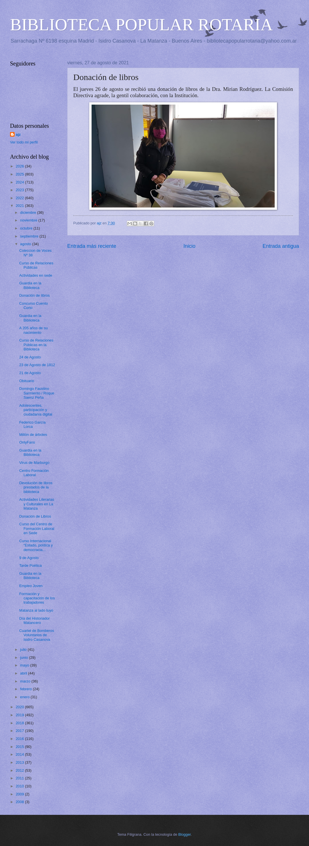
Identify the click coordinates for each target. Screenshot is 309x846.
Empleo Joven (31, 586)
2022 (20, 198)
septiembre (29, 236)
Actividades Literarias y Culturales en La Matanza (36, 503)
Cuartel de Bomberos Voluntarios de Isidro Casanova (36, 635)
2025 (20, 174)
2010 (20, 786)
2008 (20, 802)
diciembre (28, 212)
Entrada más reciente (91, 246)
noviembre (29, 220)
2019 (20, 715)
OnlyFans (27, 442)
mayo (25, 665)
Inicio (189, 246)
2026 (20, 166)
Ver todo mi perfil (24, 142)
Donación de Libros (35, 516)
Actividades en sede (35, 275)
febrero (26, 689)
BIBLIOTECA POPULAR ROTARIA (141, 24)
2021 (20, 205)
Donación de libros (34, 295)
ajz (18, 134)
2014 (20, 754)
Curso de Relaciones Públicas (36, 265)
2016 (20, 739)
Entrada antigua (281, 246)
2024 (20, 182)
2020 (20, 707)
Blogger (184, 834)
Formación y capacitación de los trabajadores (37, 598)
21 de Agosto (30, 373)
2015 (20, 747)
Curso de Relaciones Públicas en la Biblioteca (36, 344)
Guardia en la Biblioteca (30, 285)
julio (23, 649)
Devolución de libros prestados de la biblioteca (35, 487)
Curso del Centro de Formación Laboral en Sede (36, 528)
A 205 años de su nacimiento (33, 330)
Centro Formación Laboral (34, 472)
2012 (20, 770)
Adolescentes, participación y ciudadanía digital (35, 409)
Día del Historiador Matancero (34, 620)
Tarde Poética (30, 565)
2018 (20, 723)
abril (24, 673)
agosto (26, 244)
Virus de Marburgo (34, 462)
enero (25, 697)
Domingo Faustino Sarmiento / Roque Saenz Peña (36, 393)
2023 (20, 190)
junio (24, 657)
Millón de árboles (33, 434)
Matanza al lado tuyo (36, 610)
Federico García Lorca (32, 424)
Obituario (26, 381)
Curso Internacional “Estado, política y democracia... (36, 545)
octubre (26, 228)
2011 (20, 778)
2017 (20, 731)
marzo (25, 681)
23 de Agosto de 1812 (37, 365)
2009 (20, 794)
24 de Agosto (30, 357)
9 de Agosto (29, 558)
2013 (20, 762)
